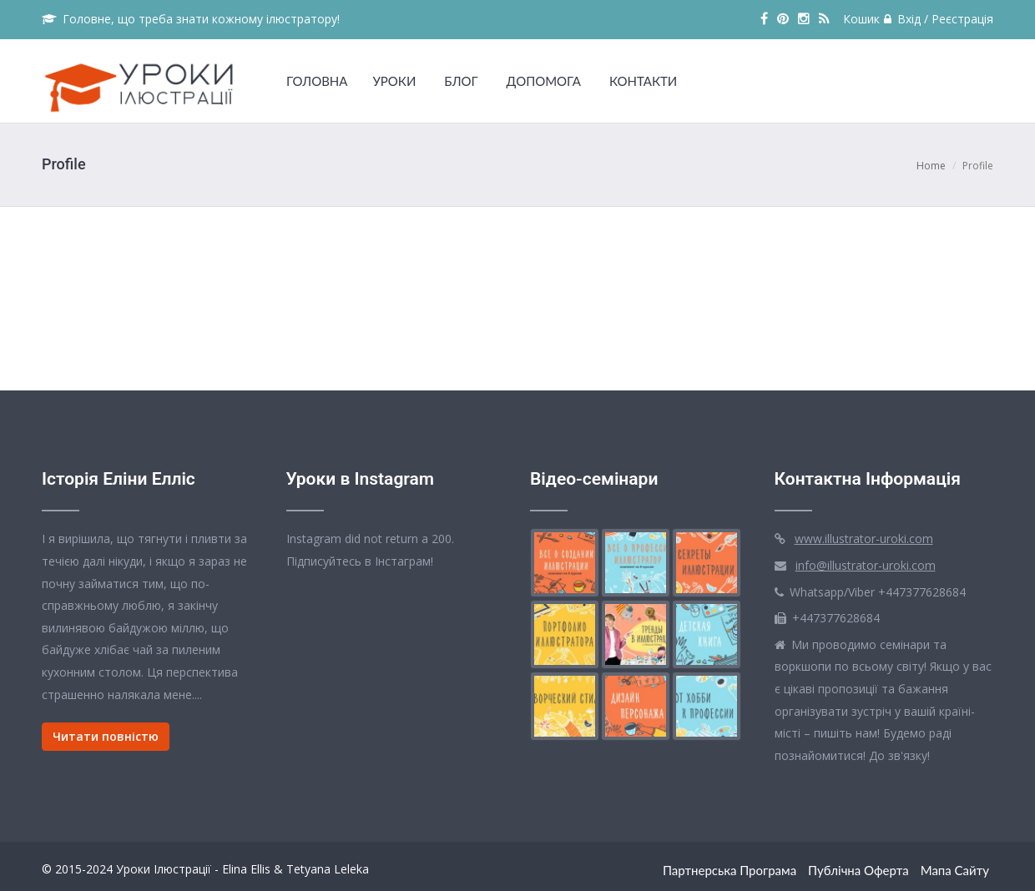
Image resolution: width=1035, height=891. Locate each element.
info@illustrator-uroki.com (865, 565)
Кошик (861, 19)
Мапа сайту (955, 870)
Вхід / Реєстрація (938, 19)
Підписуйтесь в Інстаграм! (359, 561)
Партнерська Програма (729, 870)
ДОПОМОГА (544, 80)
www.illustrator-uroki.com (864, 538)
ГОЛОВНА (316, 80)
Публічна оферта (858, 870)
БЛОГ (460, 80)
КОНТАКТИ (643, 80)
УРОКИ (394, 80)
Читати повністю (106, 736)
